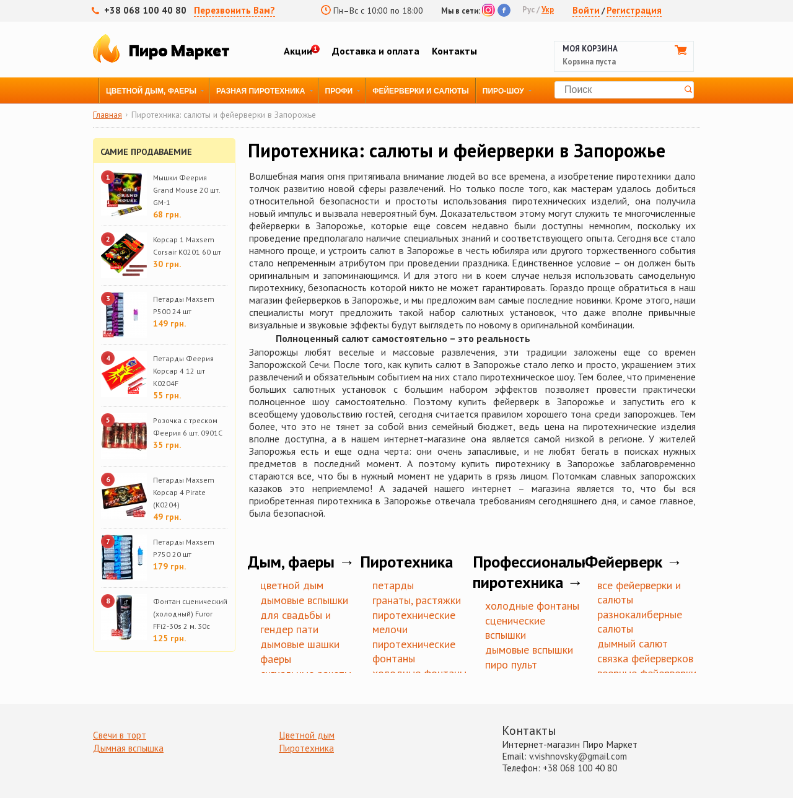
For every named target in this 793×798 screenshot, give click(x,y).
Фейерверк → (634, 561)
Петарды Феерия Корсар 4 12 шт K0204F (183, 371)
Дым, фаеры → (301, 561)
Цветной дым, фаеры (151, 91)
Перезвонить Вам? (234, 10)
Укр (547, 9)
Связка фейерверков (645, 658)
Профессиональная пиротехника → (539, 571)
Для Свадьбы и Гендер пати (295, 622)
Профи (339, 91)
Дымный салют (632, 643)
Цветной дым (291, 585)
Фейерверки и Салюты (420, 91)
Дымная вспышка (128, 748)
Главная (107, 115)
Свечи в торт (119, 735)
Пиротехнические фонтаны (413, 651)
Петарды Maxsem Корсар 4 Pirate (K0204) (183, 492)
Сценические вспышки (515, 627)
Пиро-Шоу (503, 91)
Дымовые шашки (300, 644)
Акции (298, 51)
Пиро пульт (511, 664)
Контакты (454, 51)
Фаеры (275, 659)
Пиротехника (306, 748)
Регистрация (634, 10)
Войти (586, 10)
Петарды (393, 585)
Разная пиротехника (260, 91)
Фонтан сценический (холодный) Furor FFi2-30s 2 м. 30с (190, 614)
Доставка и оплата (375, 51)
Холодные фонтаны (532, 605)
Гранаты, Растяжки (416, 600)
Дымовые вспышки (304, 600)
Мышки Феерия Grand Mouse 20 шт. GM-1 (186, 190)
